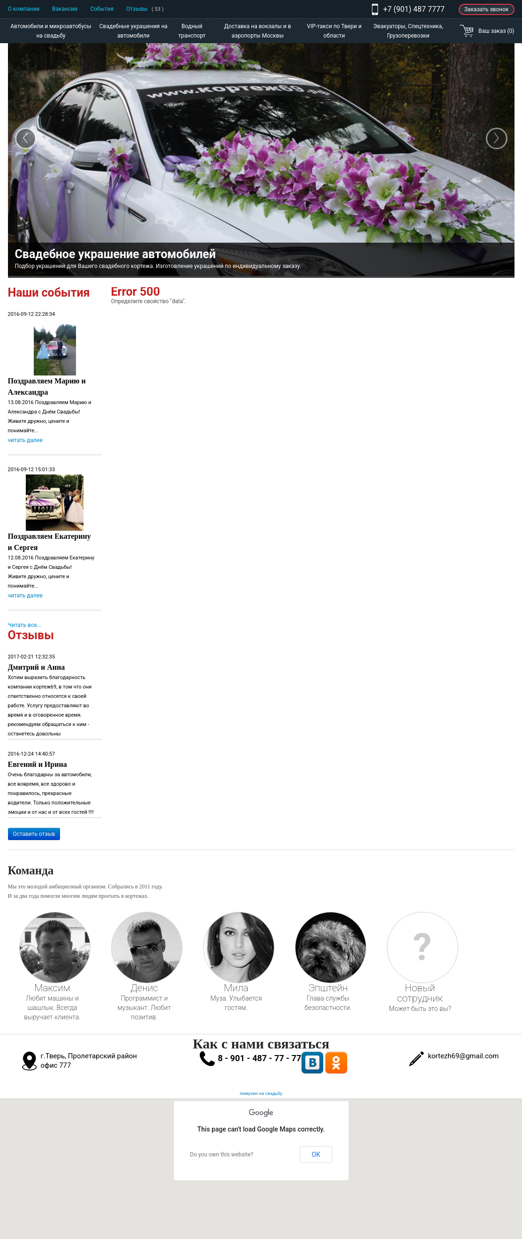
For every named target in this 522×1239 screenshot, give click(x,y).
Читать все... (25, 625)
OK (316, 1154)
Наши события (49, 292)
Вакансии (64, 9)
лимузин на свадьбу (261, 1093)
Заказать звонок (486, 9)
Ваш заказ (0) (496, 31)
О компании (24, 9)
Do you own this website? (221, 1154)
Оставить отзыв (34, 834)
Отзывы (145, 9)
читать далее (25, 440)
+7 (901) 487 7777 (414, 9)
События (101, 9)
